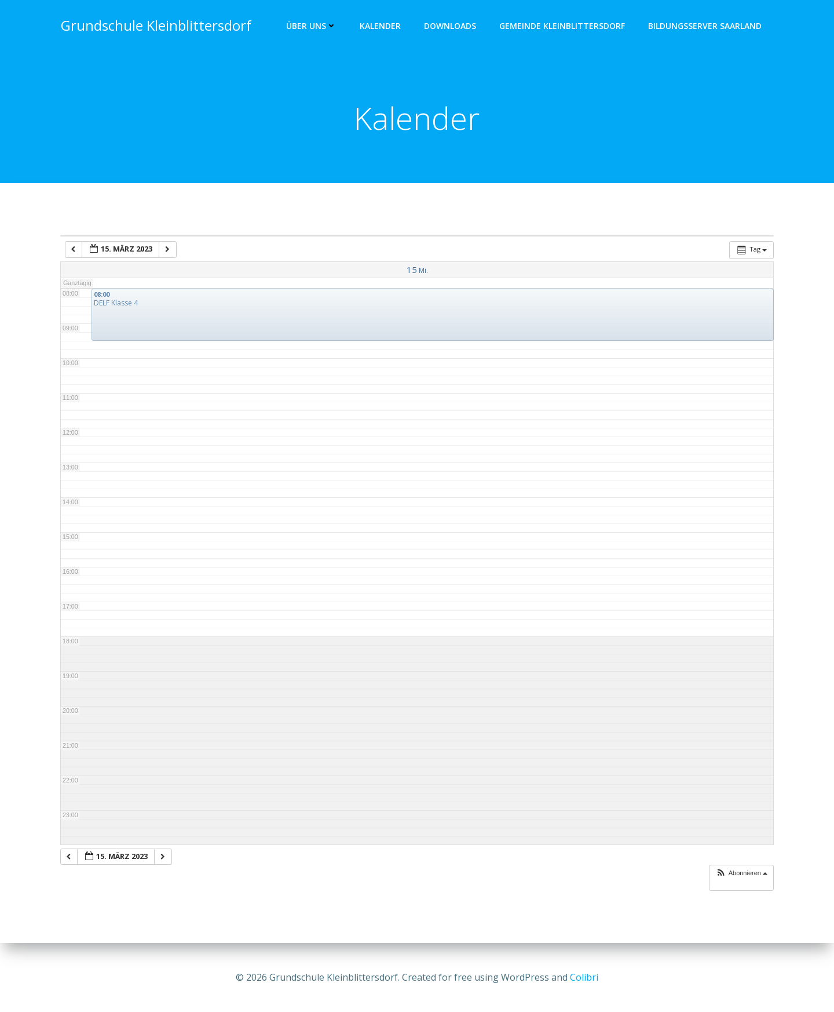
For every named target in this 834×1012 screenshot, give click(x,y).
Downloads (451, 26)
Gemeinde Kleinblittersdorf (563, 26)
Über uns (312, 26)
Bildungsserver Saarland (705, 26)
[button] (741, 874)
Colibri (584, 977)
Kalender (380, 26)
